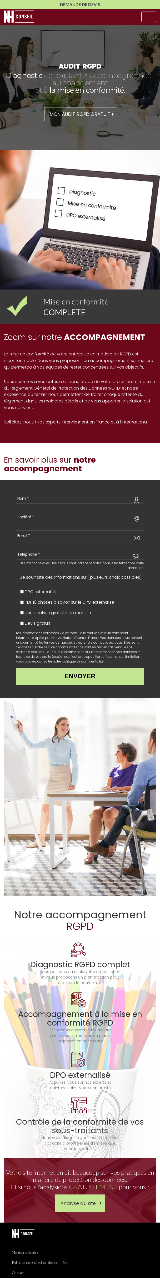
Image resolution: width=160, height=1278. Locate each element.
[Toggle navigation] (148, 17)
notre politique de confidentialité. (78, 661)
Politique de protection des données (40, 1262)
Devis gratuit (37, 623)
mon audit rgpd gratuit (80, 114)
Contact (18, 1272)
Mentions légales (25, 1252)
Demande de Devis (80, 4)
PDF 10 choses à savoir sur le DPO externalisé (69, 602)
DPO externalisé (40, 592)
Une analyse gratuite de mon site (59, 613)
